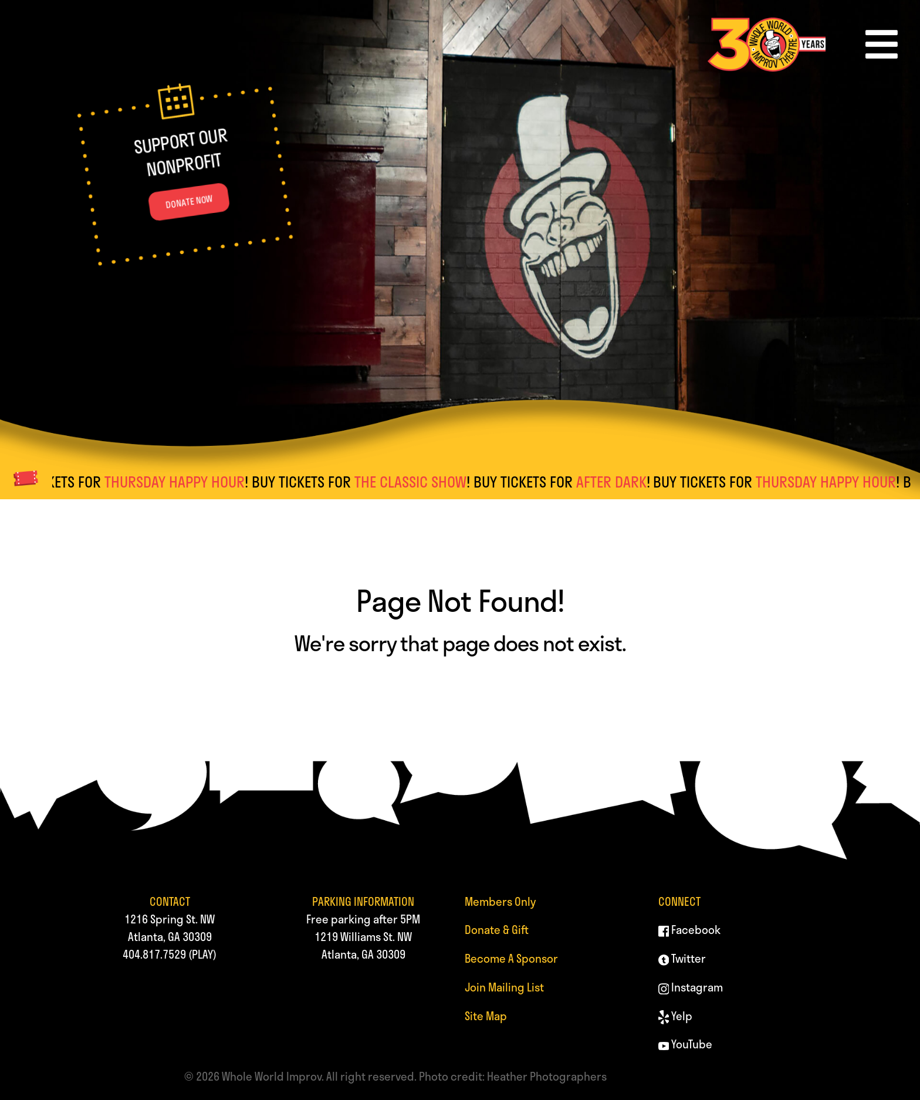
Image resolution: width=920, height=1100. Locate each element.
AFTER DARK (618, 482)
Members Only (500, 901)
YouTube (685, 1043)
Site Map (486, 1015)
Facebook (689, 929)
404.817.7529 (154, 954)
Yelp (675, 1015)
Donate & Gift (497, 929)
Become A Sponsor (511, 958)
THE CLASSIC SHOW (417, 482)
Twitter (682, 958)
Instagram (690, 987)
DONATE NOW (189, 202)
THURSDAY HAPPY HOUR (181, 482)
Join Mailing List (504, 987)
